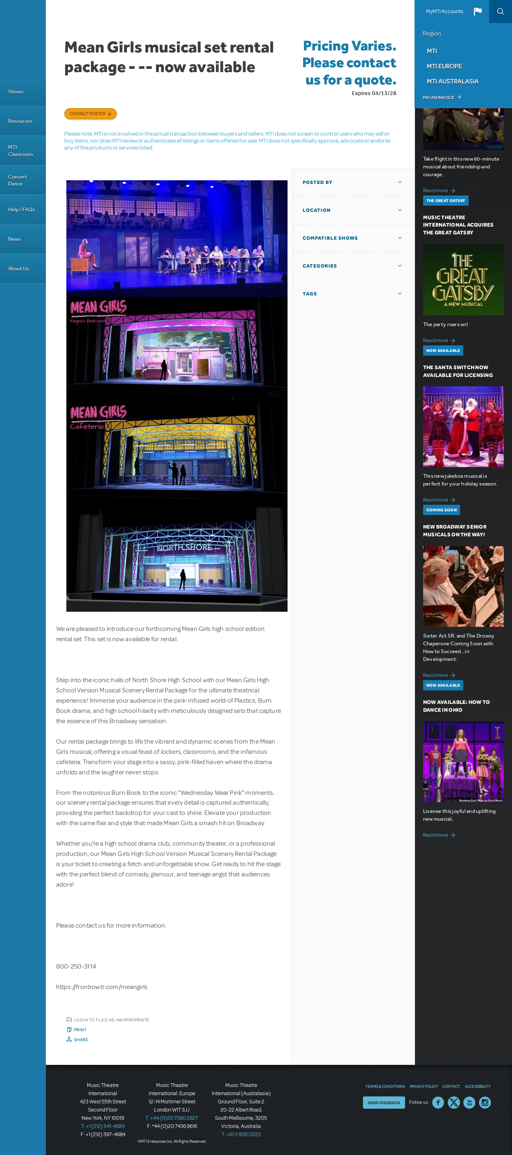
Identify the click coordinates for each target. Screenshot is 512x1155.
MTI (432, 51)
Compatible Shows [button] (330, 238)
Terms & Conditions (385, 1086)
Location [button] (317, 210)
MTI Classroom (20, 151)
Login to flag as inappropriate (112, 1020)
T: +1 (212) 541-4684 (103, 1126)
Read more (440, 189)
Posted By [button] (318, 182)
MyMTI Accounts (444, 11)
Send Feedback (384, 1102)
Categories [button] (320, 266)
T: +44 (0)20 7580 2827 (171, 1118)
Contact (451, 1086)
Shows (15, 91)
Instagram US (485, 1102)
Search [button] (500, 11)
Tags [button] (310, 294)
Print (80, 1029)
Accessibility (477, 1086)
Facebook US (438, 1102)
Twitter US (454, 1102)
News (14, 239)
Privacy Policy (423, 1086)
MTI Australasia (452, 81)
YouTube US (469, 1102)
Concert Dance (17, 180)
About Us (18, 268)
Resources (20, 121)
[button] (477, 11)
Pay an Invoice (438, 97)
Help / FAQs (21, 209)
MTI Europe (444, 66)
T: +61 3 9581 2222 (241, 1134)
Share (81, 1039)
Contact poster (87, 113)
